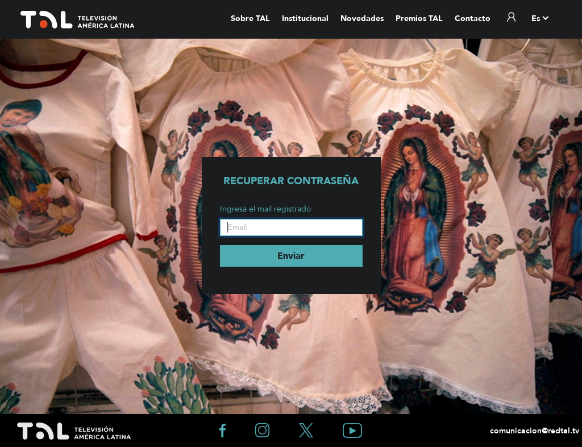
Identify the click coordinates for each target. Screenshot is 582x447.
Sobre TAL (250, 18)
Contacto (472, 18)
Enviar (291, 256)
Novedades (362, 18)
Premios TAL (419, 18)
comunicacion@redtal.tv (533, 430)
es (535, 18)
